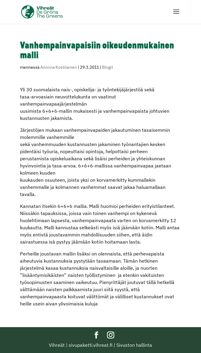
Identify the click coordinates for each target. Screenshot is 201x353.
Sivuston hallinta (134, 345)
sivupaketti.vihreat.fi (90, 345)
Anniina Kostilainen (58, 67)
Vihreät (57, 345)
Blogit (107, 67)
